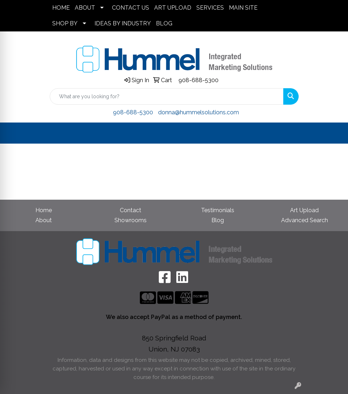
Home (43, 210)
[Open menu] (334, 133)
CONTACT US (130, 7)
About (43, 220)
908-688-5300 (198, 80)
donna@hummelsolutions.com (198, 112)
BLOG (164, 23)
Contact (130, 210)
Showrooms (130, 220)
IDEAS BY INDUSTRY (122, 23)
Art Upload (304, 210)
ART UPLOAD (172, 7)
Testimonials (217, 210)
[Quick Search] (167, 96)
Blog (217, 220)
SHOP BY (65, 23)
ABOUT (85, 7)
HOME (61, 7)
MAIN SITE (243, 7)
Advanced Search (304, 220)
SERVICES (210, 7)
